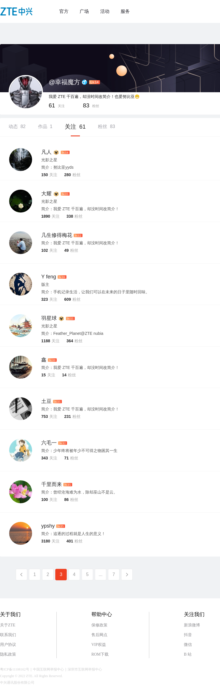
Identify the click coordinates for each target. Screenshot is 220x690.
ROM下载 (100, 654)
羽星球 (49, 318)
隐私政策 (8, 654)
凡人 (46, 152)
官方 (63, 11)
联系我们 (8, 635)
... (100, 574)
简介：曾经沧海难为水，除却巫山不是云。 (79, 492)
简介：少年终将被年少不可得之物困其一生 (79, 450)
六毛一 (49, 443)
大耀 (46, 193)
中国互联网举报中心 (48, 669)
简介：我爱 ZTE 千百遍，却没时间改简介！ (80, 243)
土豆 (46, 401)
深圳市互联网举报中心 (85, 669)
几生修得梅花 (56, 235)
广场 (84, 11)
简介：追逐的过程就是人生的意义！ (73, 533)
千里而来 (51, 484)
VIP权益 (98, 644)
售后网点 (99, 635)
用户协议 (8, 644)
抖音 (188, 635)
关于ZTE (7, 625)
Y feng (48, 277)
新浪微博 (192, 625)
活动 (104, 11)
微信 (188, 644)
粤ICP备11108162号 (14, 669)
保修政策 (99, 625)
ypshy (48, 526)
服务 (125, 11)
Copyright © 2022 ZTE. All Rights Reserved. (31, 676)
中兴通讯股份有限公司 (17, 683)
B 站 (188, 654)
